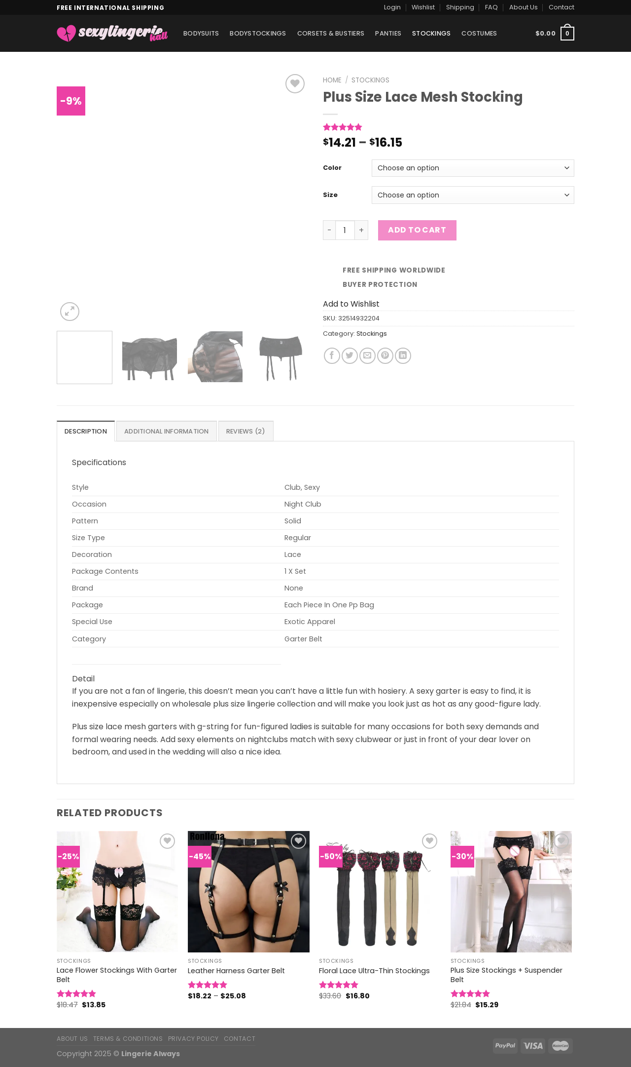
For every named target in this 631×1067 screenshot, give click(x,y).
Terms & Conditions (128, 1038)
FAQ (491, 7)
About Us (523, 7)
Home (332, 80)
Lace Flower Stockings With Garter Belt (117, 975)
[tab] (86, 431)
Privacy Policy (193, 1038)
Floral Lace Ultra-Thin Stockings (374, 971)
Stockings (431, 33)
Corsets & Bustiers (331, 33)
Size (330, 195)
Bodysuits (201, 33)
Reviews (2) (246, 431)
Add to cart (417, 230)
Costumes (479, 33)
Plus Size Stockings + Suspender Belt (506, 975)
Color (332, 168)
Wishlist (423, 7)
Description (86, 431)
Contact (561, 7)
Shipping (460, 7)
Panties (388, 33)
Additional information (166, 431)
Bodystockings (258, 33)
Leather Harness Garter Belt (236, 971)
